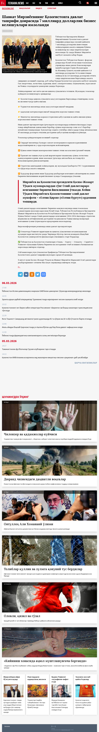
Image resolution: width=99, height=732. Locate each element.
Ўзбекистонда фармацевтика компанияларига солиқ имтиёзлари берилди (34, 335)
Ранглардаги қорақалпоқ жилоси (37, 678)
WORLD (61, 3)
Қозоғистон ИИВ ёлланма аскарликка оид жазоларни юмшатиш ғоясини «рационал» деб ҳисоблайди (45, 357)
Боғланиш (7, 726)
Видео (43, 9)
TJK (40, 3)
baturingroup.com (65, 729)
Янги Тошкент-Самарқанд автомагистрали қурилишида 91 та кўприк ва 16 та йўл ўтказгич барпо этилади (47, 319)
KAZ (27, 3)
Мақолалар (28, 9)
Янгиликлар (9, 9)
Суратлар (57, 9)
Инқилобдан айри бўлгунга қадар (11, 678)
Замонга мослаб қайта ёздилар (82, 678)
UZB (53, 3)
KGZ (34, 3)
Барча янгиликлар (86, 362)
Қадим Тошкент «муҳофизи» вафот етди (60, 679)
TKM (46, 3)
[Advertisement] (49, 380)
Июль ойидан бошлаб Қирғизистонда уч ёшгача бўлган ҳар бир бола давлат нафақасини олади (42, 327)
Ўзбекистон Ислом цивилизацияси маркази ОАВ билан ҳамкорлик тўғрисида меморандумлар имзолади (46, 291)
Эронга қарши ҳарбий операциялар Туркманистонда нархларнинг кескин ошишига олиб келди (42, 299)
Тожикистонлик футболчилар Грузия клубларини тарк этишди (29, 349)
